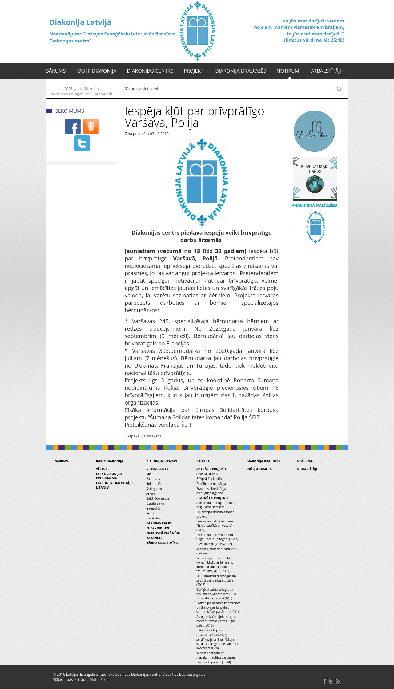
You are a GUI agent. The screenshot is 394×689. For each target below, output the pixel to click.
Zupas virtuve (158, 528)
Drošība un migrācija (211, 483)
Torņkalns (153, 518)
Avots (150, 513)
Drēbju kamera (259, 469)
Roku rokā (153, 483)
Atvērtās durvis (207, 474)
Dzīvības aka (155, 503)
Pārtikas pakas (159, 523)
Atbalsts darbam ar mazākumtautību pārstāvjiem (217, 655)
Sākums (56, 70)
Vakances (154, 538)
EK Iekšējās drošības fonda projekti (215, 514)
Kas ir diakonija (96, 70)
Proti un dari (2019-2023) (214, 544)
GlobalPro (97, 679)
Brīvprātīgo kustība (209, 479)
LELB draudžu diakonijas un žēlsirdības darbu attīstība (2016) (216, 580)
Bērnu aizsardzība (162, 543)
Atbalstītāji (326, 70)
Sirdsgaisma (154, 488)
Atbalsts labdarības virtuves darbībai (216, 551)
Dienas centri (157, 469)
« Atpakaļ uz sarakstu (143, 436)
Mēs (149, 474)
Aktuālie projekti (211, 469)
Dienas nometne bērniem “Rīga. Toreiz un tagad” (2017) (217, 537)
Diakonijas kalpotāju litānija (114, 485)
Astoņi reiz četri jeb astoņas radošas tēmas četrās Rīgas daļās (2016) (216, 620)
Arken (150, 493)
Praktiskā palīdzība (163, 533)
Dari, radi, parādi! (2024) (213, 662)
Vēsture (102, 469)
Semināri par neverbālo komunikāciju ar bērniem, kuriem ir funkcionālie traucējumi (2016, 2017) (214, 564)
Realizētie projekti (212, 498)
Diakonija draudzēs (240, 70)
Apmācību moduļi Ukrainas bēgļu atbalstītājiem (215, 505)
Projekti (194, 70)
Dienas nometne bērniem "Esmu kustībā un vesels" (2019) (214, 525)
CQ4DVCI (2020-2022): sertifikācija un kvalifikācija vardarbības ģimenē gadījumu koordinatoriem (217, 641)
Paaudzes (153, 479)
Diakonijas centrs (150, 70)
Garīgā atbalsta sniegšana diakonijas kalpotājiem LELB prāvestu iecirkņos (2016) (216, 593)
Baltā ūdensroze (157, 498)
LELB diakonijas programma (109, 476)
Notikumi (288, 70)
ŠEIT (254, 417)
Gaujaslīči (153, 508)
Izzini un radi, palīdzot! (212, 630)
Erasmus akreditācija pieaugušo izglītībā (211, 490)
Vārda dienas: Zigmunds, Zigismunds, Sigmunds (82, 96)
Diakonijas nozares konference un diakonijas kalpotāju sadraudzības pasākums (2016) (218, 607)
